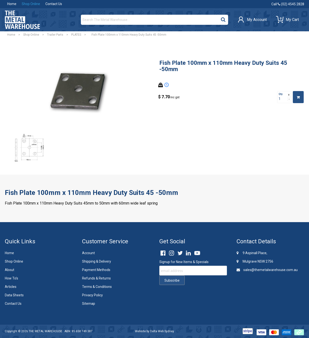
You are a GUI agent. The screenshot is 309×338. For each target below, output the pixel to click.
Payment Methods (96, 270)
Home (11, 4)
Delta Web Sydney (162, 331)
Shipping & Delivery (96, 261)
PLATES (76, 34)
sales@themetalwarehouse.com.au (267, 270)
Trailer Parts (55, 34)
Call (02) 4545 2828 (287, 4)
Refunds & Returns (96, 278)
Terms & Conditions (97, 287)
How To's (11, 278)
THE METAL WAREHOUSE (45, 331)
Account (88, 253)
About (9, 270)
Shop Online (31, 4)
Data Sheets (14, 295)
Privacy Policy (92, 295)
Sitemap (88, 303)
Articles (10, 287)
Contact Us (53, 4)
